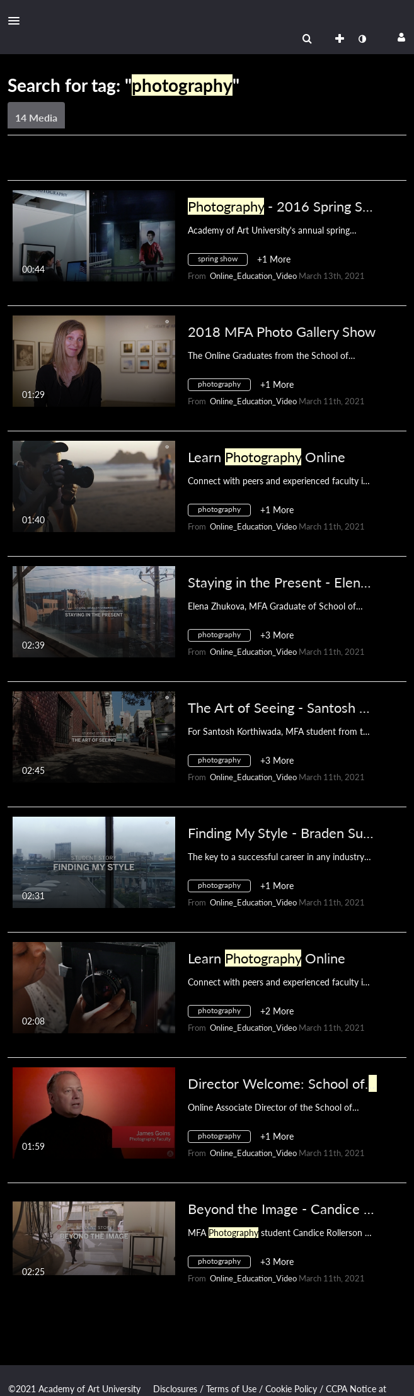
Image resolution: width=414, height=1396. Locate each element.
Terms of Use (231, 1388)
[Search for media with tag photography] (224, 386)
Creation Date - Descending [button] (72, 164)
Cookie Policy (291, 1388)
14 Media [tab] (36, 117)
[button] (18, 21)
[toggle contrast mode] (361, 39)
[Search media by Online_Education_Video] (253, 276)
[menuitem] (307, 39)
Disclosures (175, 1388)
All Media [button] (185, 164)
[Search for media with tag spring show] (222, 261)
